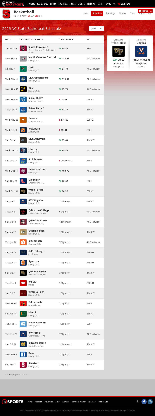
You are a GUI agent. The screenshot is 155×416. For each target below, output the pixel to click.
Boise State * (36, 108)
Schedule (97, 13)
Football (63, 3)
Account (38, 401)
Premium (91, 3)
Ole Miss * (34, 179)
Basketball (42, 3)
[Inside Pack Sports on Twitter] (138, 401)
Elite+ (100, 3)
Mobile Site (103, 401)
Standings (110, 13)
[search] (115, 3)
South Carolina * (38, 47)
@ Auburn (34, 128)
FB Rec (73, 3)
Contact (65, 401)
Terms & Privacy (79, 401)
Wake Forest (35, 190)
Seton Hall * (35, 98)
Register (132, 10)
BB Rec (53, 3)
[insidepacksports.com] (13, 3)
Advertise (49, 401)
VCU (30, 88)
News (86, 13)
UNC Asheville (36, 139)
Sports (81, 3)
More (108, 3)
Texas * (33, 118)
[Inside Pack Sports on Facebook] (144, 401)
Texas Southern (37, 169)
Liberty (32, 149)
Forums (31, 3)
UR (29, 16)
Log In (124, 10)
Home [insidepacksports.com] (29, 401)
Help (58, 401)
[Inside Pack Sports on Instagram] (150, 401)
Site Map (92, 401)
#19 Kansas (35, 159)
